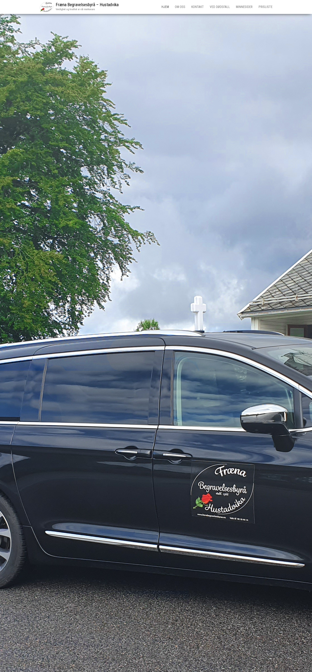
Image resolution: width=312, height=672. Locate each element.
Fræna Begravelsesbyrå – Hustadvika (87, 4)
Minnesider (244, 7)
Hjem (165, 7)
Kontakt (197, 7)
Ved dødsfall (220, 7)
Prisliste (265, 7)
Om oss (180, 7)
